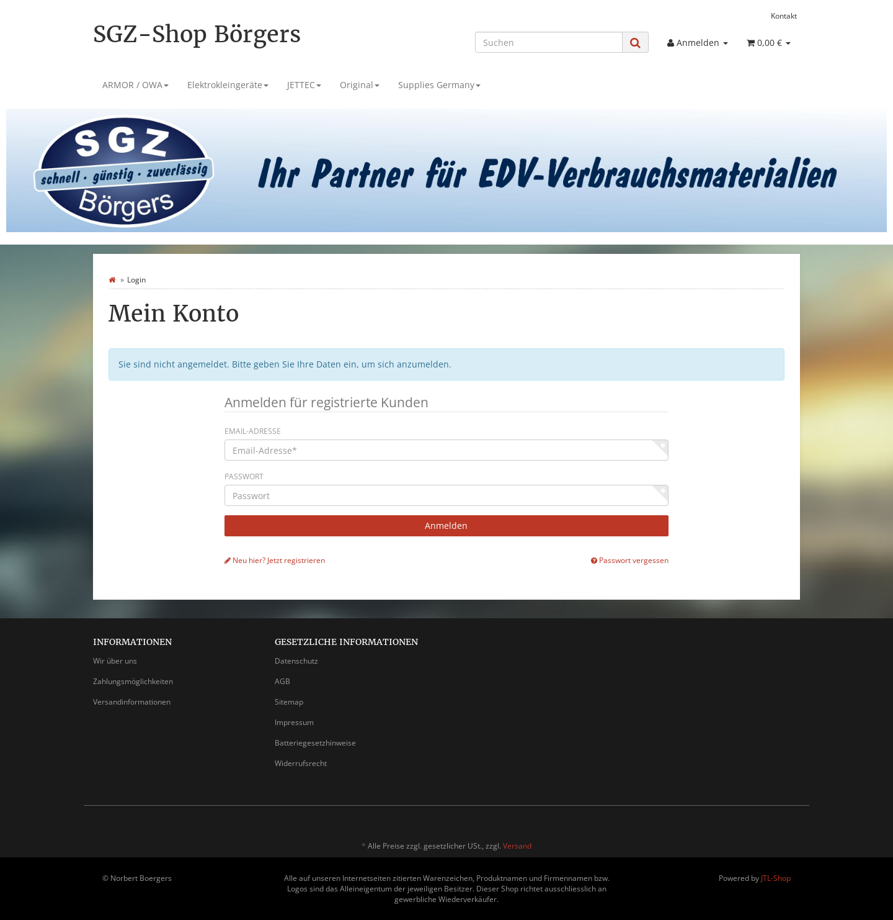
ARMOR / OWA (135, 85)
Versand (517, 846)
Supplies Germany (439, 85)
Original (360, 85)
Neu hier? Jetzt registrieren (274, 560)
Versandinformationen (132, 702)
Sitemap (289, 702)
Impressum (294, 722)
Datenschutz (296, 661)
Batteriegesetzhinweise (315, 742)
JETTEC (304, 85)
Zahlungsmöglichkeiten (133, 681)
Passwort (244, 476)
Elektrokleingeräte (228, 85)
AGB (282, 681)
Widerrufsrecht (301, 763)
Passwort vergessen (630, 560)
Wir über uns (115, 661)
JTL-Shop (776, 878)
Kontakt (784, 15)
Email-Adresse (252, 431)
